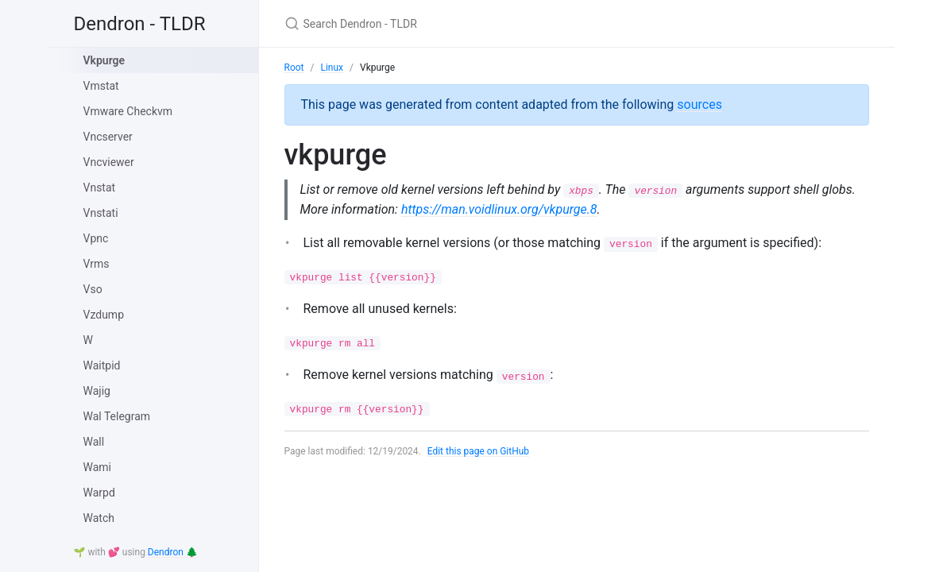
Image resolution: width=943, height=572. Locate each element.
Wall (94, 441)
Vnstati (100, 213)
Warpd (99, 492)
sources (699, 104)
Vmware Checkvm (128, 111)
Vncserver (108, 136)
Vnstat (99, 187)
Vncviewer (108, 162)
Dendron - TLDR (140, 24)
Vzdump (104, 314)
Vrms (96, 263)
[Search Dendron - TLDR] (472, 23)
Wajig (96, 391)
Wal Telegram (117, 416)
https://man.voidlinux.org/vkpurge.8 (536, 209)
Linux (331, 67)
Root (294, 67)
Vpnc (96, 238)
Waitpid (102, 365)
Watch (98, 518)
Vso (92, 289)
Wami (97, 467)
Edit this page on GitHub (478, 452)
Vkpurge (104, 60)
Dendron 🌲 (173, 552)
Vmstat (101, 85)
